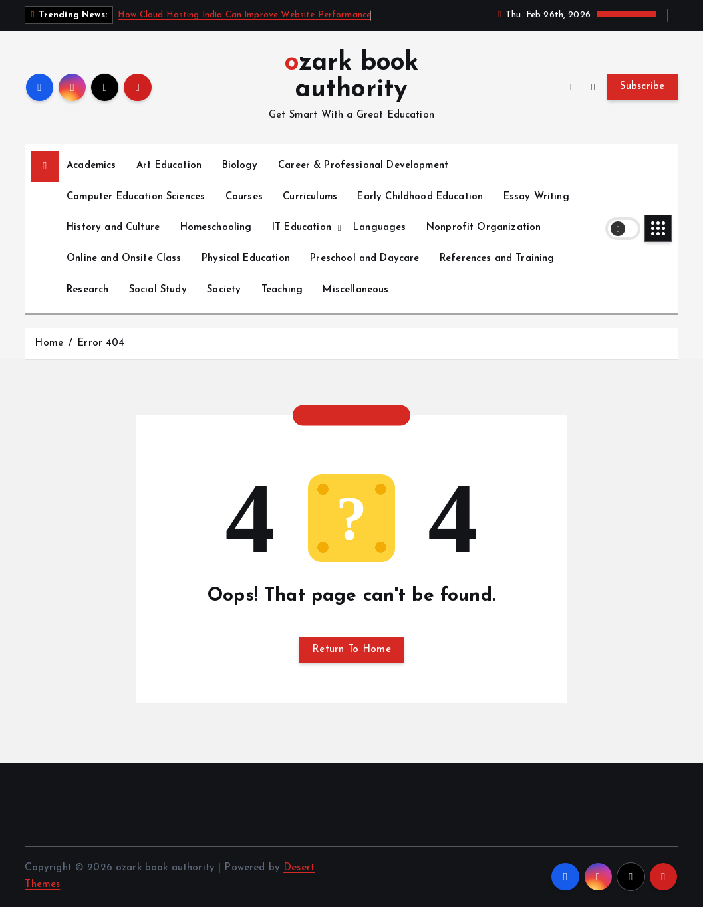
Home (49, 343)
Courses (244, 197)
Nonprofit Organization (483, 228)
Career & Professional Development (363, 166)
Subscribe (642, 87)
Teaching (282, 290)
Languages (379, 228)
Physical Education (246, 259)
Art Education (169, 166)
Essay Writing (536, 197)
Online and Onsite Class (124, 259)
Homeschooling (216, 228)
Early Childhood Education (420, 197)
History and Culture (113, 228)
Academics (91, 166)
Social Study (158, 290)
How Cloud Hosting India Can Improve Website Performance (244, 15)
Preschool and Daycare (364, 259)
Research (87, 290)
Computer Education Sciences (136, 197)
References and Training (497, 259)
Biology (240, 166)
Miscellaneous (355, 290)
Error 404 (100, 343)
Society (224, 290)
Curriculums (310, 197)
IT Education (301, 228)
